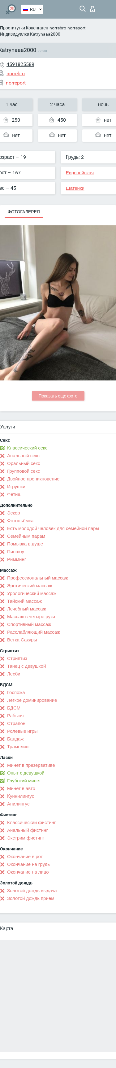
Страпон (16, 723)
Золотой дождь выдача (32, 890)
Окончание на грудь (28, 864)
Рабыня (15, 716)
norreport (76, 27)
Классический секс (27, 448)
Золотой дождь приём (30, 898)
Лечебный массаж (26, 609)
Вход (92, 9)
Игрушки (16, 486)
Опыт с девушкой (26, 773)
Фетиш (14, 494)
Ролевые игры (22, 731)
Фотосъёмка (20, 520)
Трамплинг (18, 746)
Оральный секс (23, 463)
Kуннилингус (20, 796)
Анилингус (18, 804)
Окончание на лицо (28, 872)
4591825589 (20, 64)
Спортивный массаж (29, 624)
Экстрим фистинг (25, 838)
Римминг (16, 559)
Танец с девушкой (26, 666)
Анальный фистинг (27, 830)
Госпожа (16, 692)
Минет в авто (21, 788)
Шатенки (75, 188)
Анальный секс (23, 455)
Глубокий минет (24, 781)
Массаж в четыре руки (31, 616)
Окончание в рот (25, 856)
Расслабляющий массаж (33, 632)
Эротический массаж (29, 585)
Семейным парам (26, 536)
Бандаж (15, 739)
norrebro (57, 27)
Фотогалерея (24, 211)
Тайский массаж (24, 601)
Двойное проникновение (33, 479)
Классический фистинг (31, 822)
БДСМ (13, 708)
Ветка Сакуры (22, 640)
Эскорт (14, 513)
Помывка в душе (25, 544)
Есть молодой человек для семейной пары (53, 528)
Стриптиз (17, 658)
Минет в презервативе (31, 765)
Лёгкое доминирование (32, 700)
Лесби (13, 674)
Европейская (80, 173)
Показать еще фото (58, 395)
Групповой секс (23, 471)
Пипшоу (15, 551)
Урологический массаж (31, 593)
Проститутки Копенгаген (24, 27)
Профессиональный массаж (37, 578)
